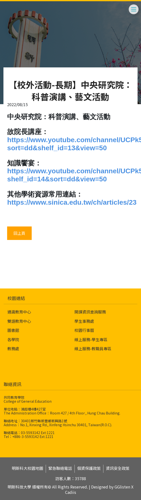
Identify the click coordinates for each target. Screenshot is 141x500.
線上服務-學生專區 (90, 339)
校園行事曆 (84, 330)
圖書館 (13, 330)
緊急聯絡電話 (60, 468)
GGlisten (122, 487)
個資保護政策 (89, 468)
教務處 (13, 348)
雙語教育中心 (19, 321)
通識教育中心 (19, 312)
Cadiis (70, 492)
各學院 (13, 339)
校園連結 (16, 298)
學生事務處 (84, 321)
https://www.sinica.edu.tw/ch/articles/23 (71, 202)
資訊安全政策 (117, 468)
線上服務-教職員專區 (92, 348)
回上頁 (19, 233)
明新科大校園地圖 (27, 468)
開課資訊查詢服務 (90, 312)
